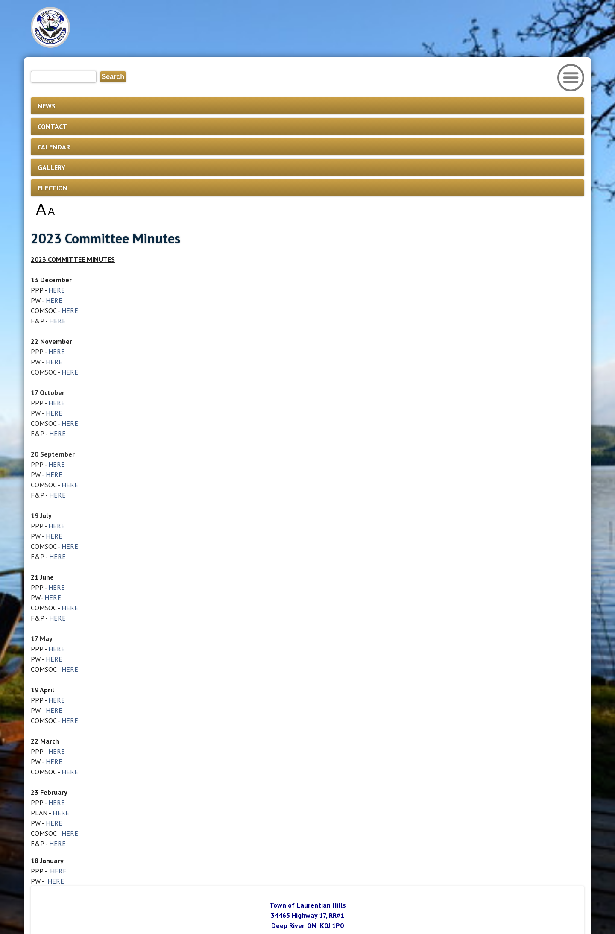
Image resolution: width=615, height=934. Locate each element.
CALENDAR (54, 147)
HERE (56, 290)
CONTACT (52, 126)
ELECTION (52, 188)
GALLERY (51, 167)
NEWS (47, 106)
